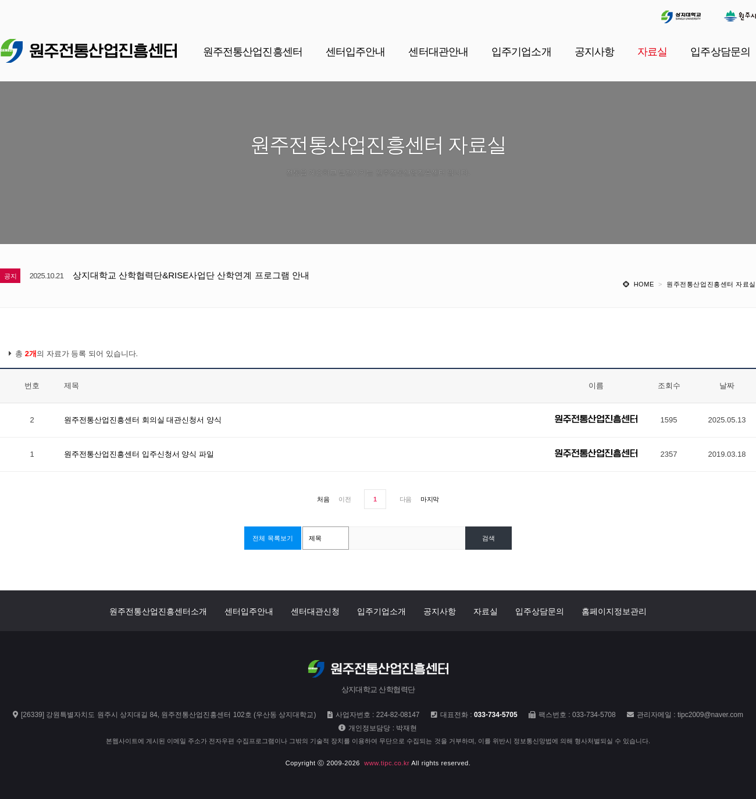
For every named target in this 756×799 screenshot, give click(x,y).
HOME (644, 284)
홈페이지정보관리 (614, 611)
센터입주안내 (248, 611)
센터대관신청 (315, 611)
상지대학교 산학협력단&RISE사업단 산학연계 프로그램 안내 (191, 275)
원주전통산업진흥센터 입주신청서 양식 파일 (139, 454)
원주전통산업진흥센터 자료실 (711, 284)
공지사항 (439, 611)
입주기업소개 (381, 611)
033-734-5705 (496, 715)
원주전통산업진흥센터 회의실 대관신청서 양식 (143, 419)
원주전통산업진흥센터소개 (158, 611)
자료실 (485, 611)
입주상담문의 (539, 611)
